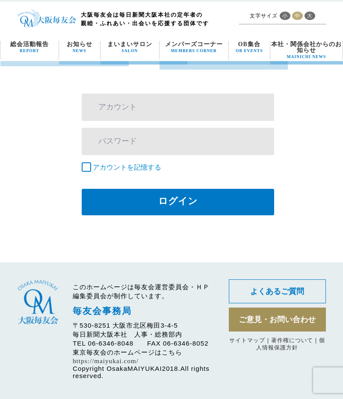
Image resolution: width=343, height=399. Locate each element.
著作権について (292, 340)
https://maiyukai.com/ (106, 360)
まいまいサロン (129, 47)
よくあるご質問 (277, 291)
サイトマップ (247, 340)
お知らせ (79, 47)
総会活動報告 (29, 47)
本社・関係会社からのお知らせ (306, 50)
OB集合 (249, 47)
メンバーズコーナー (194, 47)
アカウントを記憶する (127, 167)
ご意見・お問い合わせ (277, 319)
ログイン (178, 201)
